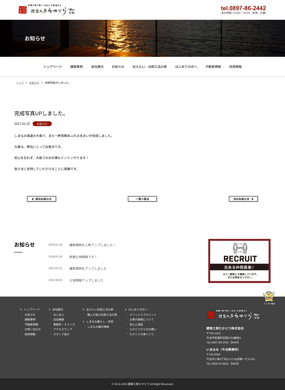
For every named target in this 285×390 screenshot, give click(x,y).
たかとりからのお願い (143, 329)
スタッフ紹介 (61, 334)
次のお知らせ (241, 199)
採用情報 (235, 66)
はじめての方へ (186, 66)
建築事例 (76, 66)
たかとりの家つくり (142, 334)
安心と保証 (136, 324)
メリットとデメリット (143, 315)
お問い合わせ (33, 329)
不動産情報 (213, 66)
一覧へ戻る (142, 199)
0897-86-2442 (220, 342)
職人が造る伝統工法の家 (102, 315)
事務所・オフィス (64, 324)
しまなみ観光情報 (98, 327)
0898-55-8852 (220, 363)
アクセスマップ (62, 329)
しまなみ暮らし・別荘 (99, 321)
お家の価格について (142, 319)
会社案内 (97, 66)
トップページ (52, 66)
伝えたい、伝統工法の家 (150, 66)
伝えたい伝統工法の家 (99, 309)
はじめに (58, 315)
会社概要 (58, 319)
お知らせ (118, 66)
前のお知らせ (44, 199)
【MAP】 (234, 342)
